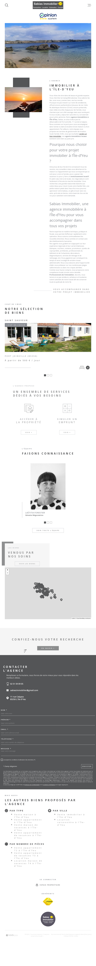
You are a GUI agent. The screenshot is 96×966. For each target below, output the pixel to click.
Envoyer (87, 766)
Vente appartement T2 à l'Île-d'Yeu (28, 849)
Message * (6, 748)
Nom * (4, 710)
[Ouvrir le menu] (89, 5)
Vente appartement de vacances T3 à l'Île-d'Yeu (28, 855)
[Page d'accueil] (48, 5)
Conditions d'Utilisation (49, 784)
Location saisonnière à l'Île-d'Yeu (71, 822)
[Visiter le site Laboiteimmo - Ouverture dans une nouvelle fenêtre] (12, 935)
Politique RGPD (68, 936)
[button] (45, 61)
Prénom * (5, 719)
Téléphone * (7, 739)
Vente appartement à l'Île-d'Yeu (28, 821)
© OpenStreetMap (80, 618)
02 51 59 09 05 (16, 684)
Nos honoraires (55, 934)
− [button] (7, 573)
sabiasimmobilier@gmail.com (24, 690)
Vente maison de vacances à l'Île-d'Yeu (26, 827)
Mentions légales (74, 934)
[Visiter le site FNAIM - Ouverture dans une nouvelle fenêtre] (48, 901)
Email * (4, 729)
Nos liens (88, 934)
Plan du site (64, 934)
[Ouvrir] (6, 5)
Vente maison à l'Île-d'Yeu (25, 815)
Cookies (76, 936)
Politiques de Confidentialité (32, 784)
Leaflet (73, 618)
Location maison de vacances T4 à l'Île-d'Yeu (28, 863)
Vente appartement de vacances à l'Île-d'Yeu (28, 835)
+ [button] (7, 570)
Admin (82, 934)
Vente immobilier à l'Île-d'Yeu (71, 815)
